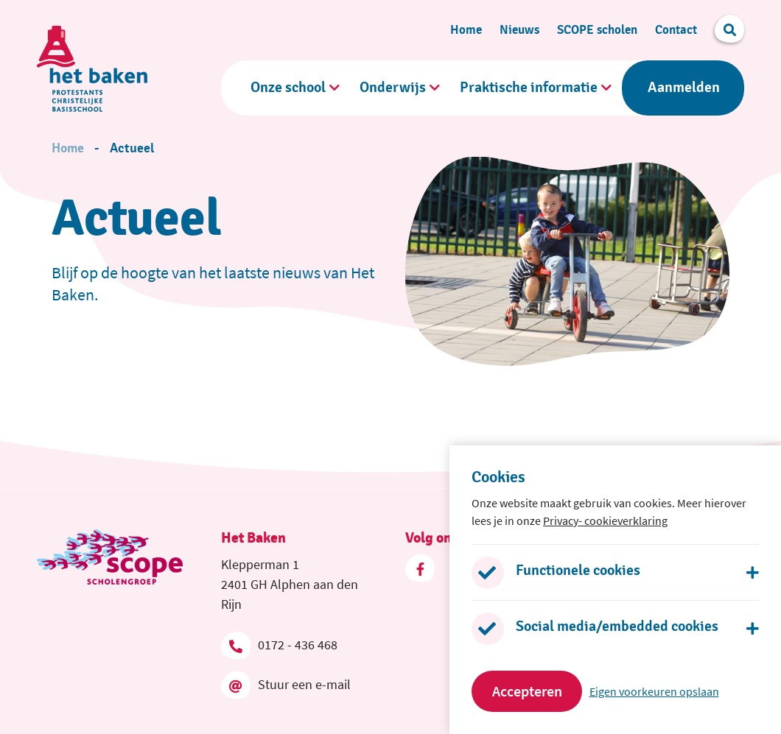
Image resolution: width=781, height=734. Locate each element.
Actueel (132, 148)
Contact (676, 30)
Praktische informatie (529, 87)
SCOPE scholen (597, 30)
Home (466, 30)
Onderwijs (393, 87)
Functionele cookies (578, 570)
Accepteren (527, 691)
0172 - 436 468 (279, 645)
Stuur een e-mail (286, 684)
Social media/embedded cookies (617, 626)
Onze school (288, 87)
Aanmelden (684, 87)
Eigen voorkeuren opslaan (654, 691)
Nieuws (519, 30)
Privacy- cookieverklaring (605, 520)
